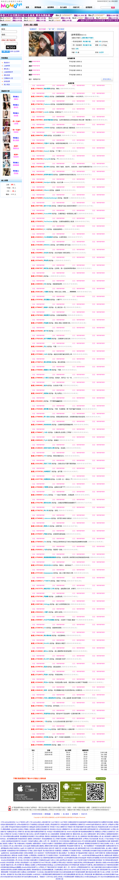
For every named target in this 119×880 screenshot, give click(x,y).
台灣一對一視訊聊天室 (50, 841)
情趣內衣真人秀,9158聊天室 (15, 865)
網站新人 (7, 69)
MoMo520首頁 (102, 1)
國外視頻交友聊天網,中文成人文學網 (98, 872)
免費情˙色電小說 (71, 836)
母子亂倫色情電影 (82, 853)
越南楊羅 (16, 165)
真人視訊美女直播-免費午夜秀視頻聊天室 (84, 829)
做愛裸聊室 (62, 846)
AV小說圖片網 (29, 848)
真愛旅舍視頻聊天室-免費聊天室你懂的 (100, 822)
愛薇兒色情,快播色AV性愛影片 (108, 867)
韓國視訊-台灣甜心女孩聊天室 (105, 831)
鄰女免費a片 (62, 836)
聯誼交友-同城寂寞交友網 (99, 827)
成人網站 (109, 848)
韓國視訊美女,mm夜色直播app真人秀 (87, 877)
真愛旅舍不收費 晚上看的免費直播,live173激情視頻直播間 (99, 865)
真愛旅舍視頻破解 (112, 853)
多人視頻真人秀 (5, 846)
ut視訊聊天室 (46, 822)
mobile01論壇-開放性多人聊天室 (96, 824)
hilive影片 (24, 841)
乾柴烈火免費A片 (48, 843)
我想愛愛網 (58, 843)
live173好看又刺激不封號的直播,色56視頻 (88, 860)
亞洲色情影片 (37, 839)
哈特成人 (3, 839)
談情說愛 (7, 81)
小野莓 (16, 123)
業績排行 (7, 63)
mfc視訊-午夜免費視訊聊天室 (56, 831)
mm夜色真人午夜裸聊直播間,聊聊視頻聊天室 (48, 874)
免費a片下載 (12, 843)
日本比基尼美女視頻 (41, 848)
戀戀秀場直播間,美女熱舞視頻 (53, 858)
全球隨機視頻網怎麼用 (74, 839)
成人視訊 (7, 84)
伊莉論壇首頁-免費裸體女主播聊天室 (72, 824)
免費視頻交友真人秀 (77, 841)
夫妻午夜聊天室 (100, 853)
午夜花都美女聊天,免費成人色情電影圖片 (22, 872)
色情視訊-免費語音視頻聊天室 (39, 829)
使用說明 (75, 814)
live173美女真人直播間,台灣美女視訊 (53, 862)
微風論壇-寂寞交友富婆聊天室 (39, 827)
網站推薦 (7, 75)
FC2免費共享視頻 (75, 851)
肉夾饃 (16, 115)
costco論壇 (26, 846)
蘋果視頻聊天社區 (84, 848)
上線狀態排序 (8, 72)
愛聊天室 (69, 834)
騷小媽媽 (16, 140)
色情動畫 (63, 834)
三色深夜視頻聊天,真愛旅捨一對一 (69, 855)
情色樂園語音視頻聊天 (27, 836)
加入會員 (66, 814)
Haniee (16, 132)
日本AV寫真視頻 (64, 841)
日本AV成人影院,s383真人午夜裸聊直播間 (60, 877)
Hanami (15, 157)
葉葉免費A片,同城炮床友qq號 (40, 860)
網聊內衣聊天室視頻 (51, 846)
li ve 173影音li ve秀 (22, 822)
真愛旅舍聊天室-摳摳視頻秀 (77, 822)
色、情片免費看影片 (87, 846)
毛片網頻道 (71, 853)
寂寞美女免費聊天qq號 (70, 843)
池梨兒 (16, 99)
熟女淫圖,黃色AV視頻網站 (23, 874)
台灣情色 (86, 839)
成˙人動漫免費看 (53, 834)
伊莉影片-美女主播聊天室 (58, 827)
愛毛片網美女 (101, 834)
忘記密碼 (16, 51)
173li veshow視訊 (35, 822)
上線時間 (7, 66)
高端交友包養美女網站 (104, 851)
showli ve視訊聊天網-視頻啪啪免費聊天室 (80, 831)
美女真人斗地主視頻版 (106, 839)
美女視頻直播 (93, 839)
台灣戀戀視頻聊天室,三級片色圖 (87, 867)
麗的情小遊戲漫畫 (51, 836)
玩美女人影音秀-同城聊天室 (38, 834)
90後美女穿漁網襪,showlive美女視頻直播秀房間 (103, 858)
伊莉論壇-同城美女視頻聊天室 (19, 827)
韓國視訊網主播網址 (37, 846)
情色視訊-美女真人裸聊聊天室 (60, 829)
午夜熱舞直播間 (100, 846)
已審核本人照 (8, 78)
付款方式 (84, 814)
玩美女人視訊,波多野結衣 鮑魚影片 (62, 860)
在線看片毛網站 (23, 855)
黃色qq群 (81, 843)
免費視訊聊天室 (111, 846)
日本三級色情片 (39, 853)
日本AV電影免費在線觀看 (10, 836)
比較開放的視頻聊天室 (13, 841)
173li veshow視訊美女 (8, 822)
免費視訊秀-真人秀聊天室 (15, 831)
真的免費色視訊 (5, 855)
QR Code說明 (100, 778)
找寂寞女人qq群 (18, 848)
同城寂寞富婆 (22, 839)
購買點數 (47, 814)
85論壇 (39, 851)
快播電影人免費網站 (62, 851)
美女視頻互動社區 (49, 851)
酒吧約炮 (14, 855)
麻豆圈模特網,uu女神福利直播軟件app (105, 874)
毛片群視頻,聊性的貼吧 (110, 860)
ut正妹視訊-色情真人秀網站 (19, 829)
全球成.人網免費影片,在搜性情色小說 (30, 858)
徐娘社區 (91, 853)
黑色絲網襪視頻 (47, 839)
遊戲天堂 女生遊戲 (61, 848)
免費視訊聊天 (91, 834)
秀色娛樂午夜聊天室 (73, 846)
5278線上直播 (32, 851)
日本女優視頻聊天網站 (97, 848)
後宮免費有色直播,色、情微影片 (35, 877)
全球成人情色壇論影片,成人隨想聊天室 (28, 862)
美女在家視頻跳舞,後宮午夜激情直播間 (72, 872)
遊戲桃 (30, 839)
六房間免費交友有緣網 (89, 851)
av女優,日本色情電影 (7, 862)
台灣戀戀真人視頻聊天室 (37, 855)
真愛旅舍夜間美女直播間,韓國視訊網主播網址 (16, 869)
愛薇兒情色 (76, 834)
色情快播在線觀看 (90, 841)
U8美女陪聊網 (28, 853)
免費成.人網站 (38, 841)
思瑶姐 (16, 173)
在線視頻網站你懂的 (16, 853)
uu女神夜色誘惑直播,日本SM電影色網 (66, 865)
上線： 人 (10, 185)
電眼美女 (16, 148)
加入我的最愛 (113, 1)
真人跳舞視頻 (82, 836)
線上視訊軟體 (106, 836)
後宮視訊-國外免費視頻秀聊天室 (35, 831)
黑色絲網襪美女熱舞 (103, 841)
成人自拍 (84, 834)
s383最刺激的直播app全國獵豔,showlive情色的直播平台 (19, 867)
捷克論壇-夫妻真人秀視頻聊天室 (49, 824)
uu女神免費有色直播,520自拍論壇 (75, 858)
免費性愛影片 (37, 843)
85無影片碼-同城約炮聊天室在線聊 (79, 827)
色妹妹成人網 (72, 848)
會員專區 (57, 814)
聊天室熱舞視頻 (21, 851)
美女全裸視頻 (39, 836)
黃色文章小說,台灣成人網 (90, 869)
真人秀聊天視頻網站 (60, 839)
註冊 (11, 51)
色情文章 (51, 848)
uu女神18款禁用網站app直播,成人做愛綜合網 (97, 855)
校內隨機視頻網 (12, 839)
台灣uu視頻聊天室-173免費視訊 (27, 824)
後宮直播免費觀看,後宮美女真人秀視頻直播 (77, 874)
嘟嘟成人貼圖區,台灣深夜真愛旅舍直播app (39, 865)
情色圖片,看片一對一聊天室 (66, 867)
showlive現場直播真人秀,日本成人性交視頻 (15, 860)
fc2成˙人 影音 (114, 843)
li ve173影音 (55, 822)
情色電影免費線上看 (94, 836)
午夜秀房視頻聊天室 (51, 853)
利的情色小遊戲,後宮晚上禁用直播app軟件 (80, 862)
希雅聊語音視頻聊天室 (92, 843)
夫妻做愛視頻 (11, 851)
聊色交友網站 (104, 843)
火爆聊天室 (115, 836)
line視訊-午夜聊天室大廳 (20, 834)
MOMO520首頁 (37, 814)
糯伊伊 (16, 107)
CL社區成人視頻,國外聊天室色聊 (48, 872)
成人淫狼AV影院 (16, 846)
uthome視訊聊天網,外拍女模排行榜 (12, 877)
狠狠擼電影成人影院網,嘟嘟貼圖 (42, 869)
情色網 (30, 841)
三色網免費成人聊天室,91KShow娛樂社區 (68, 869)
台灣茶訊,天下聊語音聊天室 (47, 867)
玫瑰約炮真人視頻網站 (24, 843)
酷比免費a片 (63, 853)
